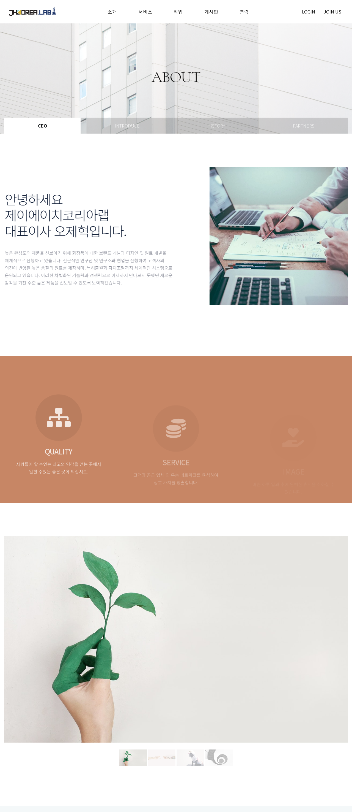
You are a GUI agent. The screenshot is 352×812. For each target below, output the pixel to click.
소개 (112, 11)
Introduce (127, 125)
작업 (178, 11)
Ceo (42, 125)
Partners (303, 125)
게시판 (211, 11)
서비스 (145, 11)
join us (332, 11)
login (308, 11)
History (216, 125)
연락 (244, 11)
